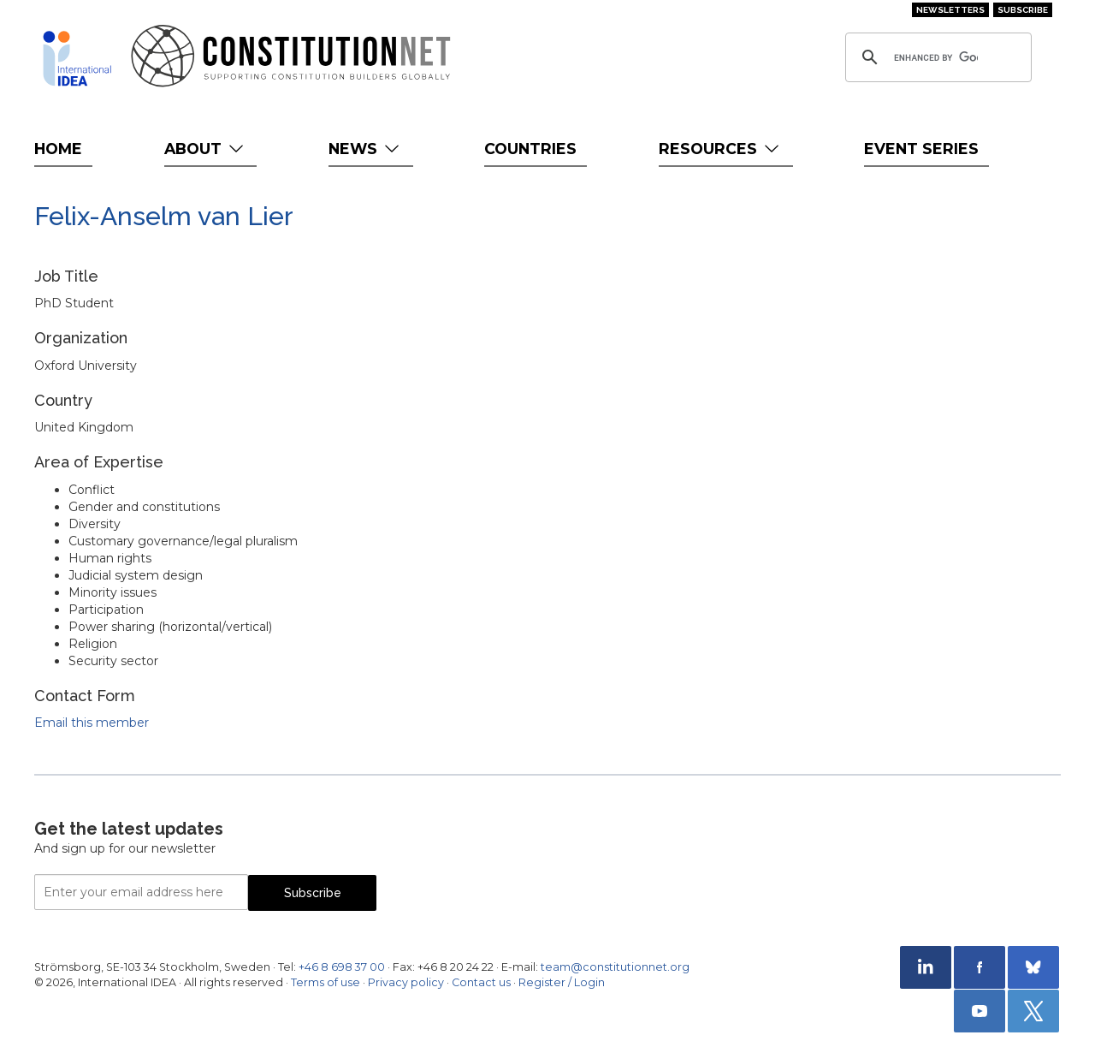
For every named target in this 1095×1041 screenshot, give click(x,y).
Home (58, 149)
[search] (936, 57)
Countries (530, 149)
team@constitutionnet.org (615, 967)
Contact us (481, 982)
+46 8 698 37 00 (342, 967)
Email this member (91, 722)
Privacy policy (406, 982)
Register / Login (561, 982)
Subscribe (1022, 10)
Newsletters (950, 10)
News (365, 149)
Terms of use (325, 982)
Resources (721, 149)
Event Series (921, 149)
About (205, 149)
